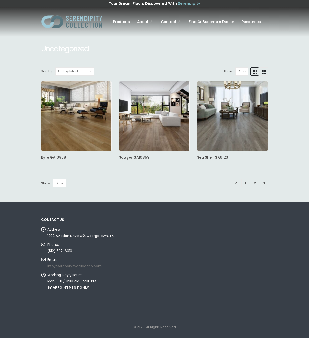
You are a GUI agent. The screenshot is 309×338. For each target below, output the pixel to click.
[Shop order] (74, 71)
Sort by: (47, 71)
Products (121, 21)
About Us (145, 21)
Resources (251, 21)
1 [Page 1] (245, 183)
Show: (228, 71)
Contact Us (171, 21)
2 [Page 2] (255, 183)
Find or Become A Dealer (211, 21)
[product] (76, 116)
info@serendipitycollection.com (74, 266)
